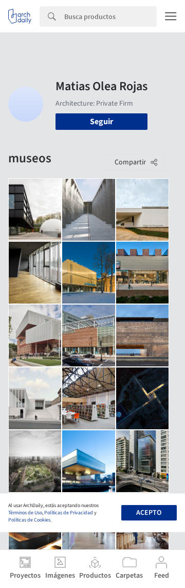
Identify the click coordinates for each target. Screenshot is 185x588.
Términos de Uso (25, 512)
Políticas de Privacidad (68, 512)
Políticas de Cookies (29, 520)
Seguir (101, 121)
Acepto (148, 513)
